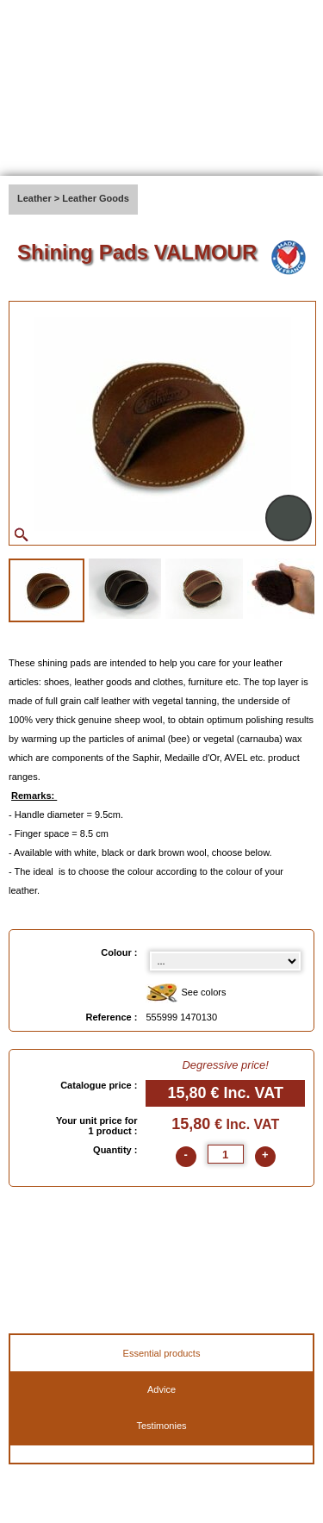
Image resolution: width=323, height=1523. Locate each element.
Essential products (162, 1353)
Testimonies (161, 1425)
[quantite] (226, 1154)
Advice (161, 1389)
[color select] (225, 961)
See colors (186, 993)
